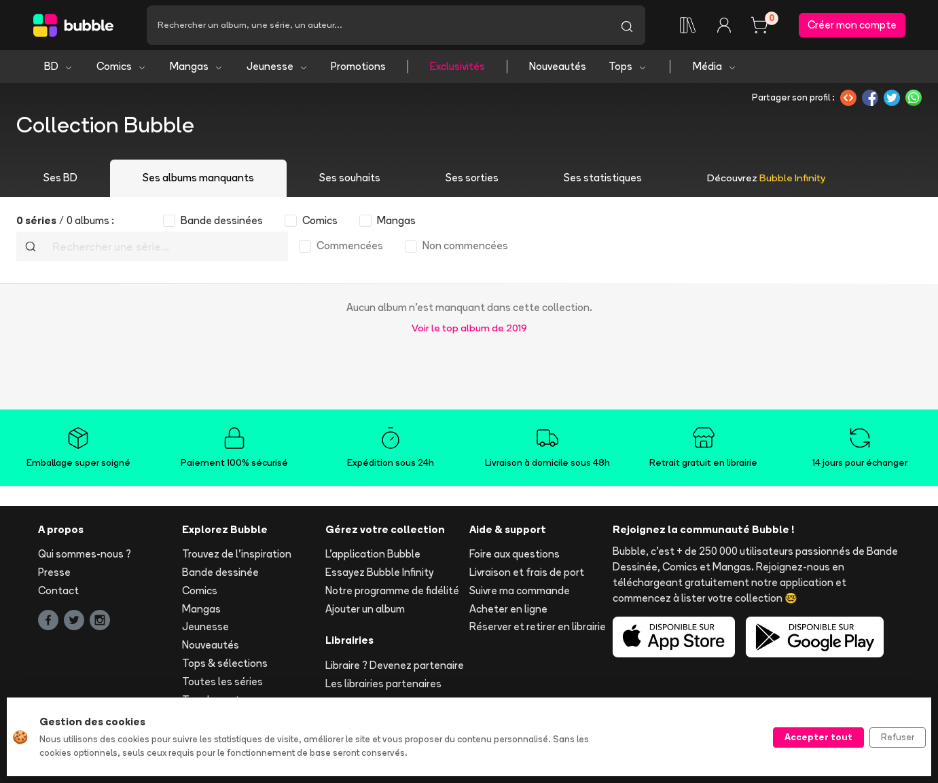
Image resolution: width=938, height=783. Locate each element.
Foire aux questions (514, 553)
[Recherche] (377, 25)
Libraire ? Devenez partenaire (394, 665)
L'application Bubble (372, 553)
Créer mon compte (852, 24)
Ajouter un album (365, 608)
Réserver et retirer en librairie (537, 627)
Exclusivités (457, 66)
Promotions (358, 66)
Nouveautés (557, 66)
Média (715, 66)
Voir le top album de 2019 (469, 327)
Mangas (196, 66)
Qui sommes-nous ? (84, 553)
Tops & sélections (225, 663)
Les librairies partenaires (383, 683)
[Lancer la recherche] (627, 25)
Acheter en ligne (508, 608)
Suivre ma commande (519, 590)
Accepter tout (818, 736)
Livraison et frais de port (526, 572)
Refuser (897, 736)
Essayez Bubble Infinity (379, 572)
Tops (628, 66)
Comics (121, 66)
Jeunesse (277, 66)
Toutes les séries (222, 681)
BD (58, 66)
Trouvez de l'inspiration (236, 553)
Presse (54, 572)
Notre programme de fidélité (392, 590)
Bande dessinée (220, 572)
